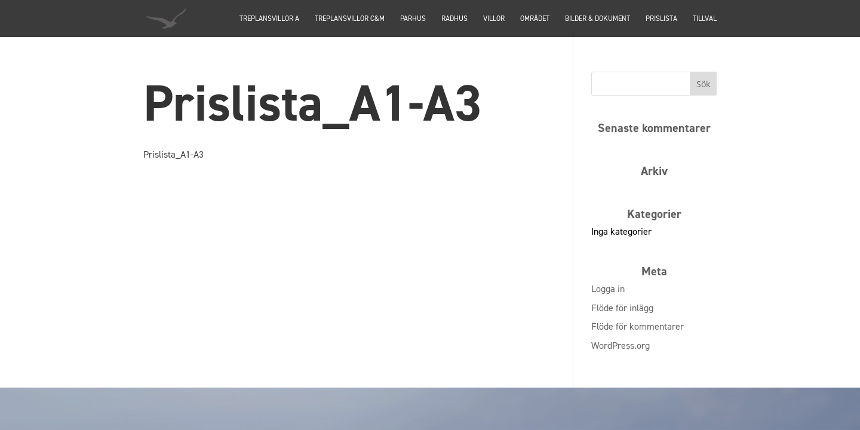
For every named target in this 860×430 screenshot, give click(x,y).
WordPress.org (620, 345)
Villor (494, 19)
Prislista (661, 19)
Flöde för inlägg (622, 308)
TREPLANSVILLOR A (269, 19)
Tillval (705, 19)
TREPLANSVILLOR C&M (350, 19)
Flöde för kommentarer (637, 326)
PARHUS (413, 19)
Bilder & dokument (597, 19)
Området (534, 19)
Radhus (454, 19)
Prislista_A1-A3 (173, 154)
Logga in (608, 288)
